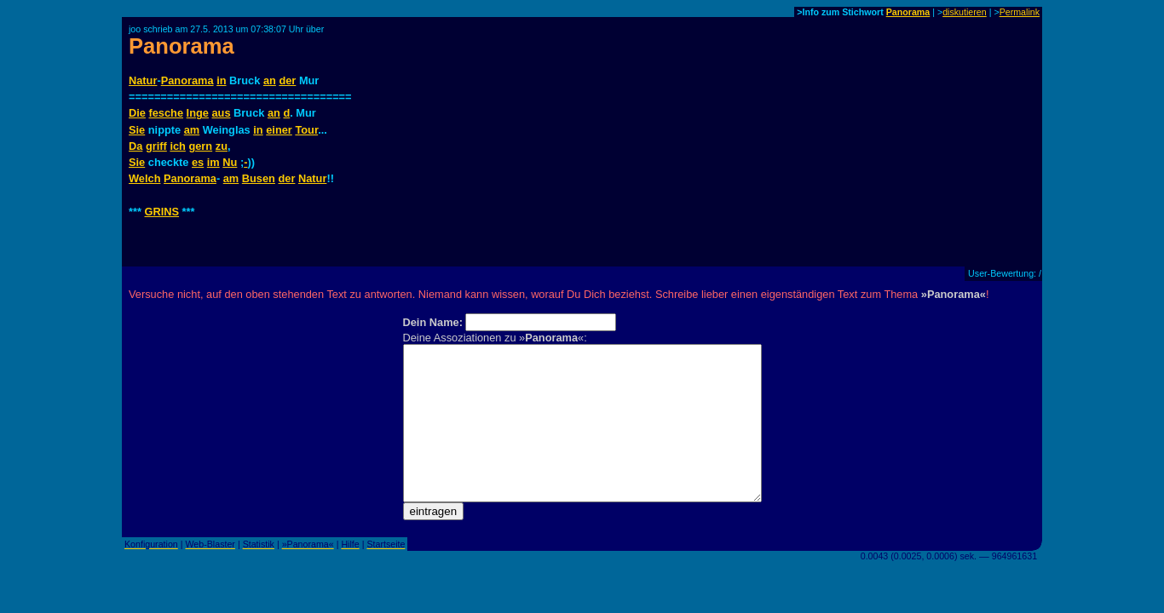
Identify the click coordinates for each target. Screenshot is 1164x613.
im (213, 162)
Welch (144, 178)
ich (178, 146)
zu (222, 146)
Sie (137, 129)
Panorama (908, 12)
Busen (258, 178)
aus (220, 112)
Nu (229, 162)
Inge (198, 112)
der (287, 80)
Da (135, 146)
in (221, 80)
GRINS (162, 211)
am (192, 129)
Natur (143, 80)
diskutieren (964, 12)
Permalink (1020, 12)
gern (200, 146)
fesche (165, 112)
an (269, 80)
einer (279, 129)
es (198, 162)
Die (137, 112)
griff (156, 146)
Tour (306, 129)
